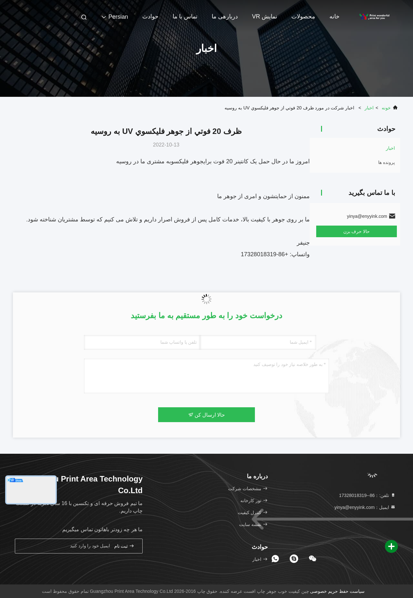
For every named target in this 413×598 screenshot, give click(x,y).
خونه (386, 107)
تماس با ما (185, 16)
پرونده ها (386, 162)
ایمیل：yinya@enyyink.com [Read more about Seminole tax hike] (365, 507)
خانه (334, 16)
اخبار (369, 107)
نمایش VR (264, 16)
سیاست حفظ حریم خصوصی (337, 591)
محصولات (303, 16)
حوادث (150, 16)
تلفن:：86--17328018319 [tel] (367, 495)
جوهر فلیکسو (187, 161)
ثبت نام (124, 546)
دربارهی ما (225, 16)
